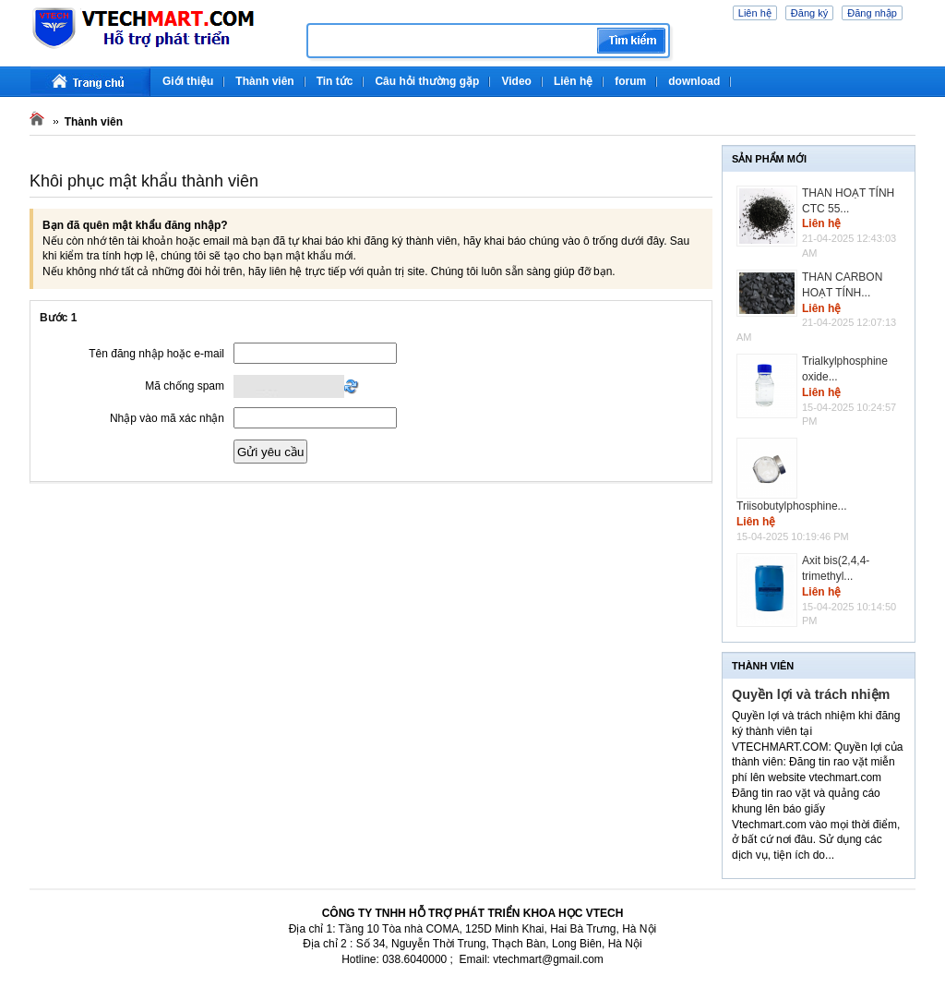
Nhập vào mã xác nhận (167, 418)
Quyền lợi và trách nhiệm (811, 694)
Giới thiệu (187, 81)
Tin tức (335, 81)
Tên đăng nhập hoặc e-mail (156, 353)
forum (630, 81)
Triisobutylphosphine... (791, 506)
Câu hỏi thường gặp (427, 81)
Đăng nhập (872, 12)
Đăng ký (809, 12)
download (694, 81)
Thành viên (264, 81)
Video (516, 81)
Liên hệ (755, 12)
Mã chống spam (184, 386)
